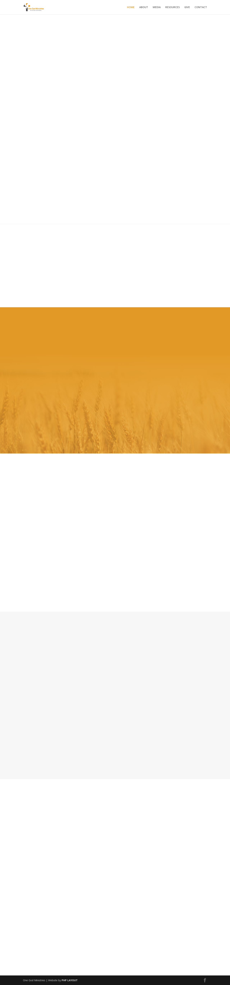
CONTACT (201, 7)
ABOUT (143, 7)
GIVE (187, 7)
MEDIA (157, 7)
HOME (131, 7)
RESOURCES (172, 7)
